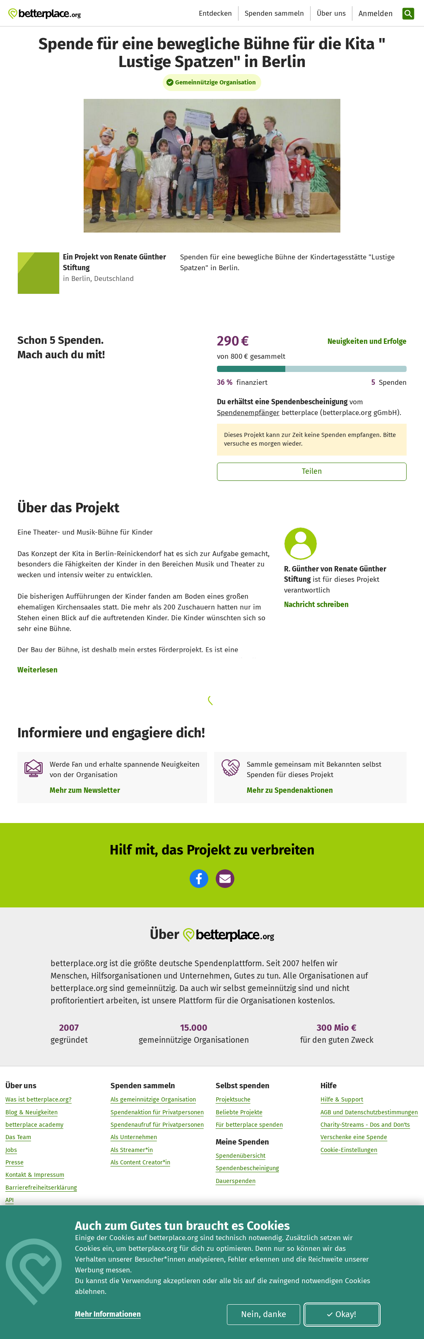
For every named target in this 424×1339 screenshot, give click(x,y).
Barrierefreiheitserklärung (41, 1187)
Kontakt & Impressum (34, 1175)
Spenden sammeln (274, 13)
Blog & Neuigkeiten (31, 1112)
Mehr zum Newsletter (85, 790)
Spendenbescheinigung (247, 1168)
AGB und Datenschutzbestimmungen (369, 1112)
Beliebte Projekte (239, 1112)
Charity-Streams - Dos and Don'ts (365, 1125)
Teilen (312, 471)
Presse (14, 1162)
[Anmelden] (374, 13)
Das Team (18, 1137)
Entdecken (215, 13)
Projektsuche (233, 1100)
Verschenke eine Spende (353, 1137)
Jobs (11, 1150)
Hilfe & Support (341, 1100)
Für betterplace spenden (249, 1125)
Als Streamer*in (132, 1150)
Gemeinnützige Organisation (215, 82)
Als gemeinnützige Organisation (153, 1100)
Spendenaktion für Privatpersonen (157, 1112)
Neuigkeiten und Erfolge (367, 341)
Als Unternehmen (134, 1137)
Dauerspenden (235, 1181)
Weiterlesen (37, 670)
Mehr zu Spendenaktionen (290, 790)
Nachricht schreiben (316, 604)
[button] (199, 878)
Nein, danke (263, 1314)
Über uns (331, 13)
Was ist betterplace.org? (38, 1100)
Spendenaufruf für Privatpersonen (157, 1125)
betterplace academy (34, 1125)
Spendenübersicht (240, 1156)
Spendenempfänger (248, 412)
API (9, 1200)
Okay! (341, 1314)
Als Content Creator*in (140, 1162)
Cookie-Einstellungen (348, 1150)
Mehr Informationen (108, 1314)
